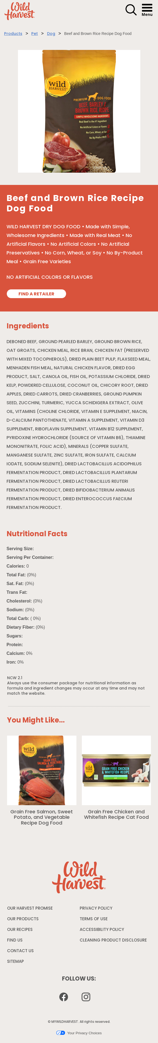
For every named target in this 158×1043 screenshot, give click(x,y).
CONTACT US (20, 951)
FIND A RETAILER (36, 294)
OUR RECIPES (20, 930)
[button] (131, 15)
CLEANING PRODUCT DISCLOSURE (113, 942)
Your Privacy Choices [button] (79, 1033)
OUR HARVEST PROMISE (30, 909)
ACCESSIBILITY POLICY (102, 931)
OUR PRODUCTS (23, 919)
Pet (34, 34)
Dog (51, 34)
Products (13, 34)
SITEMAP (15, 962)
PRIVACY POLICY (96, 910)
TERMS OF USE (94, 920)
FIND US (15, 941)
